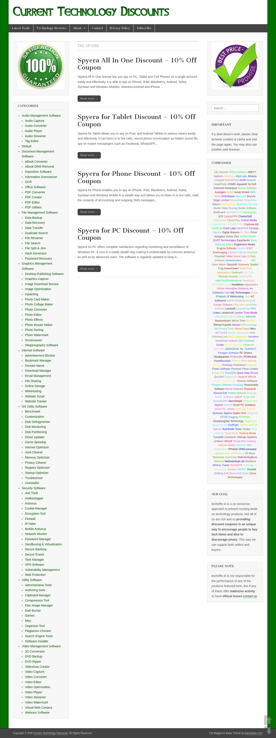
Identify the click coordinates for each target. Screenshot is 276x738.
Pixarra (217, 365)
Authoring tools (35, 590)
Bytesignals (249, 212)
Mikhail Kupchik (222, 324)
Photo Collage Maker (39, 304)
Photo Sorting (34, 330)
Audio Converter (36, 125)
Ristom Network (237, 393)
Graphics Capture (37, 279)
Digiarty (217, 232)
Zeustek (251, 469)
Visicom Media (226, 445)
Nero (253, 328)
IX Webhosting (235, 296)
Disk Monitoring (35, 427)
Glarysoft (232, 264)
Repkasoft (250, 388)
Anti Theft (31, 493)
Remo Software (234, 388)
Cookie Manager (36, 508)
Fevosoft (252, 252)
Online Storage (35, 386)
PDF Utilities (33, 207)
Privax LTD (218, 373)
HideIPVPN (245, 276)
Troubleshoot (33, 478)
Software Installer (36, 641)
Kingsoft (250, 300)
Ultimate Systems (247, 437)
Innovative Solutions (237, 288)
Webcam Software (37, 712)
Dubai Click (232, 236)
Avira (217, 196)
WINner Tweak (220, 465)
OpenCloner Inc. (234, 348)
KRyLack (238, 304)
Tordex (247, 429)
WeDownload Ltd (234, 461)
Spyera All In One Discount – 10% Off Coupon (137, 63)
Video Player (33, 692)
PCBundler (236, 356)
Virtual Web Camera (38, 707)
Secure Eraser (34, 554)
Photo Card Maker (37, 299)
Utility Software (32, 580)
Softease (241, 409)
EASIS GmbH (248, 236)
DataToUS (242, 228)
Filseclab (220, 256)
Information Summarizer (41, 177)
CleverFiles (233, 220)
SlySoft (228, 404)
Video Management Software (41, 646)
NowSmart (221, 340)
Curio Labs (229, 228)
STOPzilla (244, 417)
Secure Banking (35, 549)
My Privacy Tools (224, 328)
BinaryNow (250, 200)
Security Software (33, 488)
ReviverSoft (220, 393)
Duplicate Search (36, 233)
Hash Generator (36, 253)
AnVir (243, 180)
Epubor (241, 248)
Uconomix (230, 437)
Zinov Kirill (235, 473)
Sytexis (217, 429)
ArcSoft (252, 184)
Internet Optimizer (37, 447)
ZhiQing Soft (221, 473)
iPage (254, 292)
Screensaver (33, 340)
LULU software (236, 316)
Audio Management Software (41, 115)
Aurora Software (247, 188)
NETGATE (221, 332)
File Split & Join (35, 248)
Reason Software (247, 380)
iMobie (221, 288)
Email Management (38, 376)
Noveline (253, 336)
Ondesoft (248, 344)
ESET (249, 248)
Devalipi (254, 228)
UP (269, 720)
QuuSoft (219, 376)
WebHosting (33, 391)
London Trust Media (245, 312)
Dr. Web (245, 232)
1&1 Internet (221, 172)
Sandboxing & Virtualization (43, 544)
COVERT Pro (235, 224)
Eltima (229, 244)
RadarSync (230, 376)
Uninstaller (32, 483)
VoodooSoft (220, 449)
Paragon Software (228, 352)
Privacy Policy (120, 28)
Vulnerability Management (42, 569)
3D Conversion (35, 651)
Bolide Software (247, 208)
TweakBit (218, 437)
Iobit (226, 292)
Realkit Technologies (225, 380)
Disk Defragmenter (37, 422)
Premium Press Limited (244, 368)
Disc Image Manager (39, 605)
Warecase (218, 457)
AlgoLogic (241, 176)
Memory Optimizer (37, 457)
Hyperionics (251, 284)
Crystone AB (251, 224)
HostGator (249, 280)
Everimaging (220, 252)
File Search (32, 243)
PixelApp (227, 365)
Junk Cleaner (34, 452)
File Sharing (33, 381)
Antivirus (31, 503)
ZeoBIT (242, 469)
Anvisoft (251, 180)
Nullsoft (232, 340)
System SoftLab (249, 425)
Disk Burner (33, 610)
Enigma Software (226, 248)
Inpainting (31, 294)
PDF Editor (32, 202)
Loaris (216, 312)
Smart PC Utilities (225, 409)
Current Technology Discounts (51, 733)
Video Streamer (35, 697)
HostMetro (237, 284)
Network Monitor (36, 534)
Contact (97, 28)
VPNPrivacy (237, 453)
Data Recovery (35, 222)
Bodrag (233, 208)
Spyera (228, 413)
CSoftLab (217, 228)
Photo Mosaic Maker (39, 325)
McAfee (250, 320)
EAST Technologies (224, 240)
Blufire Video (221, 208)
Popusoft (251, 365)
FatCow (242, 252)
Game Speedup (35, 442)
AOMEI (231, 184)
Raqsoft (242, 376)
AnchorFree (232, 180)
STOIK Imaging (229, 417)
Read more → (89, 98)
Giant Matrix (219, 264)
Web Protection (35, 574)
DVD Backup (33, 656)
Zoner (245, 473)
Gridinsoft (236, 272)
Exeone (232, 252)
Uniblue (218, 441)
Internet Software (33, 350)
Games (30, 615)
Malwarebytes (223, 320)
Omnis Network (233, 344)
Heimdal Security (228, 276)
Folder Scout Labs (236, 256)
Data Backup (33, 217)
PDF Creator (33, 197)
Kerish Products (236, 300)
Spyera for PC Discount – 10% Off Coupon (130, 234)
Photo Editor (33, 314)
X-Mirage (248, 465)
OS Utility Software (34, 406)
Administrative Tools (38, 585)
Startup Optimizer (37, 473)
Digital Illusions (231, 232)
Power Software (221, 368)
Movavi (236, 324)
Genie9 (246, 260)
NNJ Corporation (238, 336)
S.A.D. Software (224, 396)
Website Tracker (36, 401)
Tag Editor (32, 141)
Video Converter (36, 677)
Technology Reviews (51, 28)
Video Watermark (36, 702)
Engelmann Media (244, 244)
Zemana (232, 469)
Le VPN (251, 308)
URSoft (228, 441)
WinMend (250, 461)
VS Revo (250, 453)
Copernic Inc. (219, 224)
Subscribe (144, 28)
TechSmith (228, 429)
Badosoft (241, 196)
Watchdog (231, 457)
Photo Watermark (36, 335)
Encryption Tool (35, 513)
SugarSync (250, 421)
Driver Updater (35, 437)
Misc (28, 620)
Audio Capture (34, 120)
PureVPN (230, 373)
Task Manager (34, 559)
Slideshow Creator (37, 666)
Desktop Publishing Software (44, 274)
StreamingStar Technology (228, 421)
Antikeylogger (34, 498)
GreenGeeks (231, 268)
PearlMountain (222, 360)
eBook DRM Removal (39, 166)
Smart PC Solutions (244, 404)
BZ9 (220, 216)
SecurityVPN (220, 401)
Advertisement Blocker (40, 355)
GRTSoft (248, 272)
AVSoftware (228, 196)
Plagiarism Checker (38, 631)
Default (26, 146)
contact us (250, 596)
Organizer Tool (35, 626)
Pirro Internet (248, 360)
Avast (230, 192)
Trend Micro (231, 433)
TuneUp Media (247, 433)
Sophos (251, 409)
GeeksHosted (233, 260)
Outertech (250, 348)
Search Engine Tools (39, 636)
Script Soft (249, 396)
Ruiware (251, 393)
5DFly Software (238, 172)
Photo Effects (34, 319)
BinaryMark (236, 200)
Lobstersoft (227, 312)
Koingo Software (222, 304)
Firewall (30, 519)
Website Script (34, 396)
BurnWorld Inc (234, 212)
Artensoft (218, 188)
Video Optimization (37, 687)
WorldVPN (236, 465)
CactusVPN (230, 216)
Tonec (238, 429)
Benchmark (32, 411)
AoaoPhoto (220, 184)
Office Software (35, 187)
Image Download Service (42, 284)
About (77, 28)
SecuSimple (235, 401)
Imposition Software (38, 171)
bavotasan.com (253, 733)
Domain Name (34, 365)
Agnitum (218, 176)
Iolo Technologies (240, 292)
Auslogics (220, 192)
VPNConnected (247, 449)
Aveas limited (241, 192)
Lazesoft (241, 308)
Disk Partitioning (36, 432)
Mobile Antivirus (35, 529)
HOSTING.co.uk (221, 284)
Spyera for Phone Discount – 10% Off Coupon (136, 177)
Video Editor (33, 682)
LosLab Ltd (221, 316)
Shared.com (250, 401)
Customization (34, 416)
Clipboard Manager (38, 595)
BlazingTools (228, 204)
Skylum (219, 404)
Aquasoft (242, 184)
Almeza (252, 176)
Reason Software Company (228, 384)
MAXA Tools (238, 320)
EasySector (243, 240)
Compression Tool (37, 600)
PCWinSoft (250, 356)
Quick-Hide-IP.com (247, 373)
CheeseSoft (245, 216)
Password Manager (38, 539)
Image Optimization (38, 289)
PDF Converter (35, 192)
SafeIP (238, 396)
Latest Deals (21, 28)
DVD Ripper (33, 661)
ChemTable (219, 220)
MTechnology (249, 324)
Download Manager (38, 370)
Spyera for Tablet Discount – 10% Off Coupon (136, 120)
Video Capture (34, 671)
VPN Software (34, 564)
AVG (252, 192)
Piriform (235, 360)
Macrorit (251, 316)
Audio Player (33, 131)
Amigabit (219, 180)
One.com (219, 348)
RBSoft (252, 376)
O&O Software (246, 340)
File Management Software (40, 212)
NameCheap (242, 328)
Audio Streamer (35, 136)
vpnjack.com (222, 453)
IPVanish (221, 296)
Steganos (252, 413)
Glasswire (243, 264)
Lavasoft (230, 308)
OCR (28, 182)
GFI (253, 260)
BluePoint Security (247, 204)
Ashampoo (231, 188)
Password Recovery (38, 258)
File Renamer (34, 238)
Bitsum (216, 204)
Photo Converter (36, 309)
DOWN (269, 731)
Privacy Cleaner (35, 462)
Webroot (219, 461)
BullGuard (219, 212)
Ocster (220, 344)
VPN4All (233, 449)
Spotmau (217, 413)
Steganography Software (41, 345)
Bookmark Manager (38, 360)
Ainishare (229, 176)
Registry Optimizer (37, 467)
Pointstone (240, 365)
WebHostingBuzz (247, 457)
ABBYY (252, 172)
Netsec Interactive (238, 332)
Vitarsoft (240, 445)
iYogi (247, 296)
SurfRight (233, 425)
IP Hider (30, 523)
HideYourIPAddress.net (228, 280)
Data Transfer (34, 228)
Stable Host (239, 413)
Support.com (219, 425)
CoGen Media (249, 220)
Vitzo (249, 445)
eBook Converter (36, 161)
